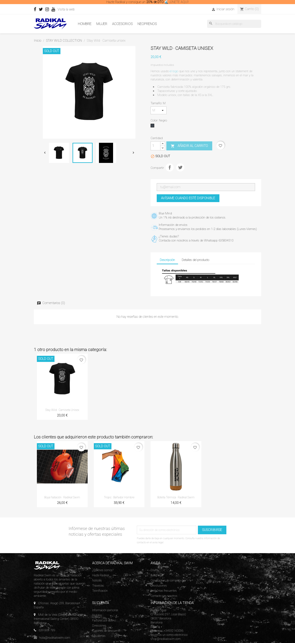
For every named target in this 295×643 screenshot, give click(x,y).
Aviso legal (157, 575)
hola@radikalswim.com (54, 638)
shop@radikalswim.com (166, 639)
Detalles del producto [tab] (195, 260)
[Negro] (153, 126)
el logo (174, 71)
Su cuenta (100, 603)
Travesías (98, 585)
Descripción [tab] (167, 260)
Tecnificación (100, 590)
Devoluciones (159, 585)
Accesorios (122, 24)
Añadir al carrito (189, 146)
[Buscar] (234, 24)
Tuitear (180, 167)
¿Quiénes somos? (102, 570)
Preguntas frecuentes (164, 590)
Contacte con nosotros (164, 595)
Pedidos (97, 615)
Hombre (84, 24)
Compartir (170, 167)
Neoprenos (147, 24)
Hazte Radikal (100, 575)
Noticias (97, 580)
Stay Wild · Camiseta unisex (62, 410)
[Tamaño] (159, 110)
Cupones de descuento (106, 630)
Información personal (105, 610)
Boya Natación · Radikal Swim (62, 497)
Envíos (155, 570)
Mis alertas (99, 635)
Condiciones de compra (165, 580)
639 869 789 (47, 630)
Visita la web (74, 9)
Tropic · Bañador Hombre (119, 497)
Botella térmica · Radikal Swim (176, 497)
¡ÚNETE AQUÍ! (179, 2)
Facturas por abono (104, 620)
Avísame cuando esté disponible (188, 198)
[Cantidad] (155, 145)
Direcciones (99, 625)
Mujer (101, 24)
